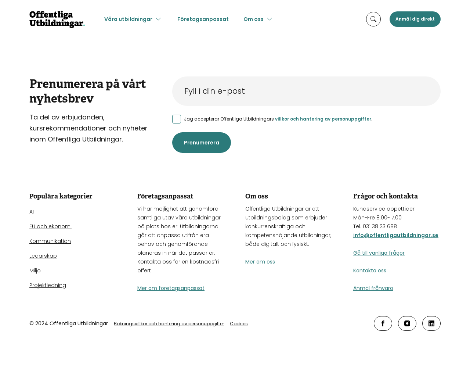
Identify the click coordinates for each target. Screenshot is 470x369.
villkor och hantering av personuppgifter (323, 119)
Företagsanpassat (203, 19)
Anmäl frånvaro (373, 288)
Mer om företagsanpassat (171, 288)
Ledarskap (43, 255)
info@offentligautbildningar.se (395, 235)
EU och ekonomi (50, 226)
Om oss (253, 19)
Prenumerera (201, 142)
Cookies (239, 323)
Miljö (35, 270)
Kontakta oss (369, 270)
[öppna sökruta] (373, 19)
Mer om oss (260, 261)
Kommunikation (50, 241)
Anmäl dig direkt (415, 19)
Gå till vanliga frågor (379, 253)
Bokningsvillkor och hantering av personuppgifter (169, 323)
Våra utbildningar (128, 19)
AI (31, 211)
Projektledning (47, 285)
